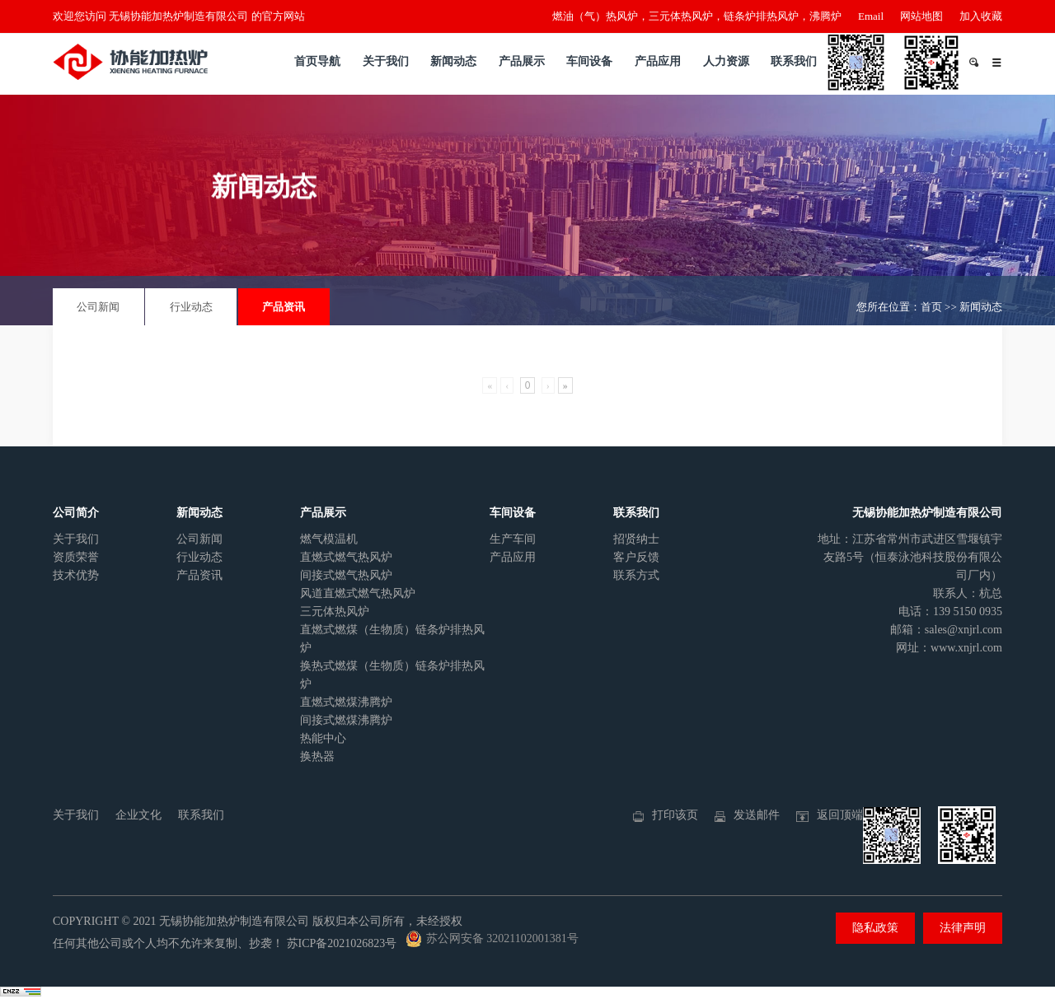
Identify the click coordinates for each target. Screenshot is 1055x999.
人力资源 (726, 61)
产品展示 (522, 61)
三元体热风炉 (334, 611)
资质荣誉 (76, 557)
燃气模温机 (329, 539)
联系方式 (636, 575)
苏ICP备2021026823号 (342, 943)
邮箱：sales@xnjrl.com (946, 629)
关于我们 (386, 61)
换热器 (317, 756)
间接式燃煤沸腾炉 (346, 720)
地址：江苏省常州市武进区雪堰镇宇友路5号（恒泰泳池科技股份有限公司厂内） (910, 557)
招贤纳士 (636, 539)
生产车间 (513, 539)
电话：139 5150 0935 (950, 611)
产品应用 (658, 61)
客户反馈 (636, 557)
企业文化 (138, 815)
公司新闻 (98, 307)
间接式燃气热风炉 (346, 575)
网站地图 (921, 16)
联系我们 (794, 61)
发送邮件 (757, 815)
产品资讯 (283, 307)
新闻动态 (453, 61)
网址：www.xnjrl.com (949, 648)
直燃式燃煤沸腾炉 (346, 702)
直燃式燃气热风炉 (346, 557)
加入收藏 (980, 16)
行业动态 (191, 307)
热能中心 (323, 738)
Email (871, 16)
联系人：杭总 (967, 593)
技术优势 (76, 575)
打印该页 (675, 815)
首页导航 (317, 61)
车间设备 (589, 61)
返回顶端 (840, 815)
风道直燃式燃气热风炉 (357, 593)
